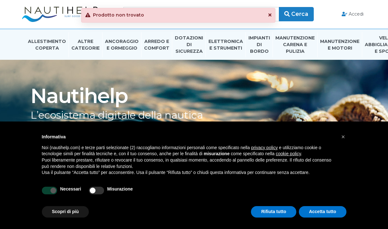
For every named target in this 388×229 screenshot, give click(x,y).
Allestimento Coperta (47, 45)
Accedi (349, 14)
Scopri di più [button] (65, 211)
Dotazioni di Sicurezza (189, 45)
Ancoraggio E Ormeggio (122, 45)
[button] (285, 15)
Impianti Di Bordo (259, 45)
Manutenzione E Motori (339, 45)
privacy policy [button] (264, 147)
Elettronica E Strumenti (225, 45)
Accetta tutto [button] (322, 211)
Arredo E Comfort (156, 45)
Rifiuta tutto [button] (273, 211)
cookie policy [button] (288, 153)
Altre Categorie (85, 45)
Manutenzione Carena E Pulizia (295, 45)
